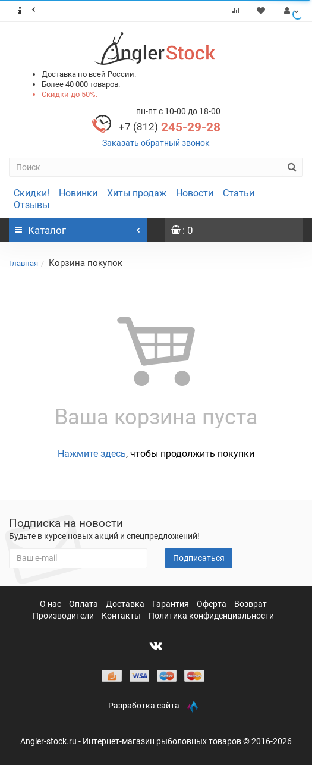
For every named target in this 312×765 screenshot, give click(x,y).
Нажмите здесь (92, 453)
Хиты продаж (136, 193)
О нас (51, 604)
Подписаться (199, 558)
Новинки (78, 193)
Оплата (84, 604)
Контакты (122, 615)
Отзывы (31, 205)
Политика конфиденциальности (211, 615)
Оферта (212, 604)
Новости (194, 193)
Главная (23, 263)
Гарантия (171, 604)
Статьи (238, 193)
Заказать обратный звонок (156, 143)
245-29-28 (169, 127)
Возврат (250, 604)
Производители (64, 615)
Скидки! (31, 193)
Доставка (126, 604)
